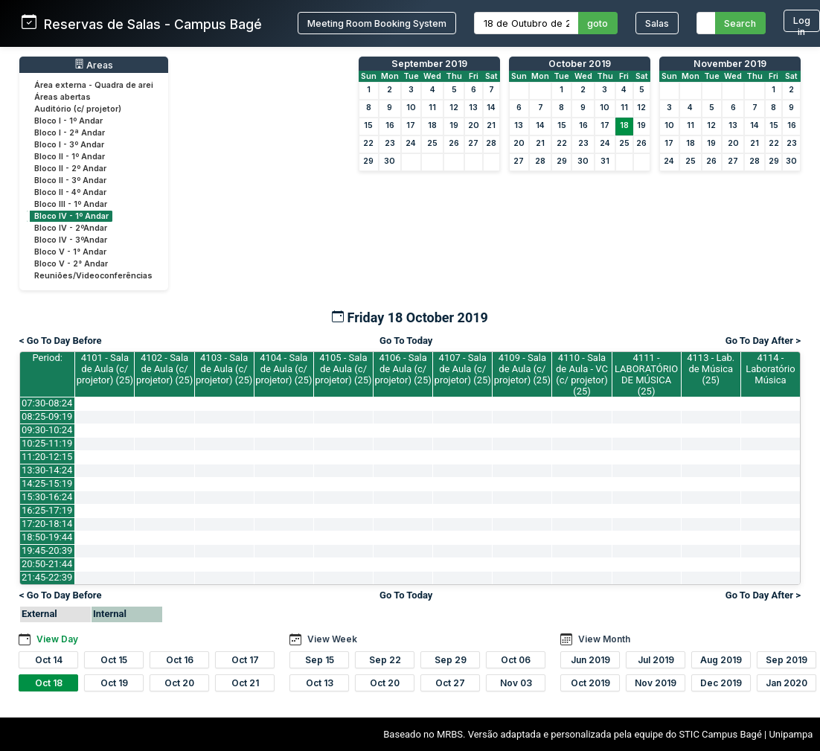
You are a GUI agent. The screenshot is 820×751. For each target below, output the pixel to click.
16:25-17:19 (47, 510)
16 (389, 125)
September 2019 (429, 63)
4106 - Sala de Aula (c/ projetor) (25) (402, 369)
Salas (657, 23)
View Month (604, 639)
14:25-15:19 (47, 483)
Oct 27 (450, 682)
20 (473, 125)
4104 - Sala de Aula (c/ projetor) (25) (283, 369)
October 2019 (579, 63)
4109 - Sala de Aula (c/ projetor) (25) (522, 369)
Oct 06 (516, 659)
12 (453, 107)
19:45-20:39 (47, 550)
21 (491, 125)
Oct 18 (49, 682)
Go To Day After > (763, 340)
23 (390, 143)
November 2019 (730, 63)
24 (411, 143)
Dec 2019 (721, 682)
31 (604, 161)
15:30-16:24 (47, 496)
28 (491, 143)
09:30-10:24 (47, 429)
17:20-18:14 (47, 523)
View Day (57, 639)
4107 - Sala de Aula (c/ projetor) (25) (463, 369)
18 (432, 125)
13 (473, 107)
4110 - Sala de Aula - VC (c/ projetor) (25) (582, 374)
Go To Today (405, 340)
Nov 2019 (655, 682)
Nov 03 (516, 682)
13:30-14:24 (47, 470)
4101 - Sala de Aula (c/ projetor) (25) (105, 369)
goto (597, 23)
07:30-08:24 (47, 403)
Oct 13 (319, 682)
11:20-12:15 (47, 456)
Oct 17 (245, 659)
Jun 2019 (590, 659)
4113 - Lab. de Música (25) (710, 369)
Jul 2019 (656, 659)
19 (453, 125)
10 (411, 107)
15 (368, 125)
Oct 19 (114, 682)
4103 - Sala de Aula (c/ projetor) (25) (224, 369)
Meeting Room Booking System (376, 23)
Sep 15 (319, 659)
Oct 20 (179, 682)
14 (491, 107)
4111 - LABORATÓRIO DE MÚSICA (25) (646, 374)
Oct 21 (245, 682)
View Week (332, 639)
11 (432, 107)
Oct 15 (113, 659)
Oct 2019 (590, 682)
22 (368, 143)
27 (473, 143)
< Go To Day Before (60, 340)
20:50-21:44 (47, 563)
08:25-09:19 (47, 416)
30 (389, 161)
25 (432, 143)
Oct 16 (179, 659)
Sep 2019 (786, 659)
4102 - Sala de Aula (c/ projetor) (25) (164, 369)
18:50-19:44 (47, 537)
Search (740, 23)
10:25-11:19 (47, 443)
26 (454, 143)
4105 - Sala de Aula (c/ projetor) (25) (343, 369)
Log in (801, 23)
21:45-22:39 (47, 577)
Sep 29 (451, 659)
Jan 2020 (786, 682)
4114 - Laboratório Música (770, 369)
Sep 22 (385, 659)
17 (410, 125)
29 (368, 161)
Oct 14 (49, 659)
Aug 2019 (721, 659)
